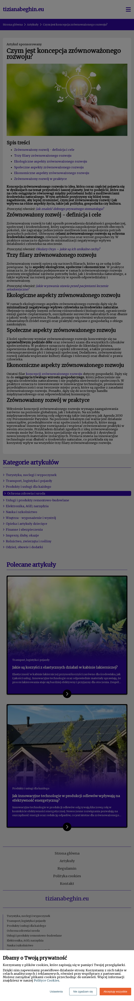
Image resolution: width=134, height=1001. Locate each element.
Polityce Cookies (46, 980)
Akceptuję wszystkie (115, 991)
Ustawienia (56, 991)
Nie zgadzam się (83, 991)
